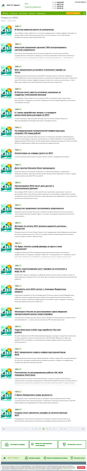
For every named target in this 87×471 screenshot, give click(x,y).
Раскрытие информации (33, 7)
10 (36, 429)
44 (65, 429)
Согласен (81, 467)
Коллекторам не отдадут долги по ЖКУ (34, 153)
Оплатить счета (79, 458)
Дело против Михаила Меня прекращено (35, 168)
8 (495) (57, 6)
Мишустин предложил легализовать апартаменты (39, 208)
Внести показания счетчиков (57, 458)
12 (43, 429)
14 (50, 429)
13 (47, 429)
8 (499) (58, 2)
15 (54, 429)
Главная (3, 20)
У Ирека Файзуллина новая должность (33, 395)
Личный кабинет (80, 2)
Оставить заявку (34, 458)
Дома (26, 3)
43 (61, 429)
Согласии (68, 469)
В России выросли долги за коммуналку (34, 29)
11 (40, 429)
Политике (62, 469)
